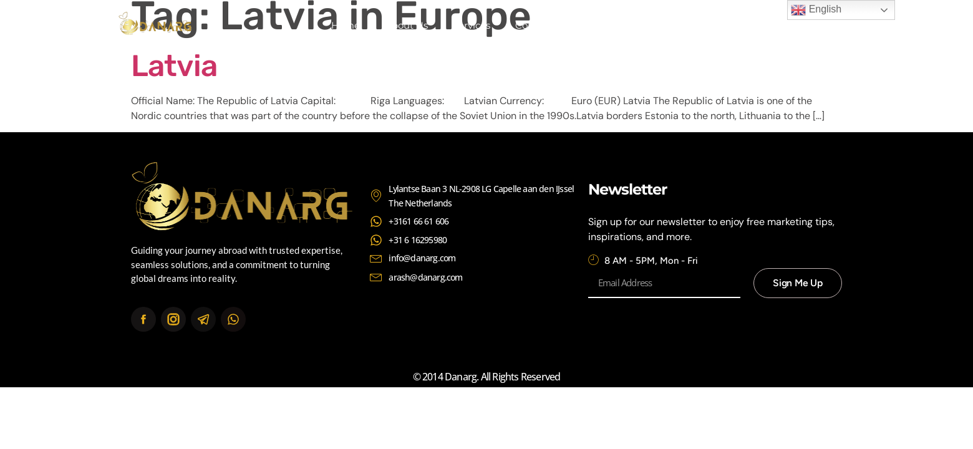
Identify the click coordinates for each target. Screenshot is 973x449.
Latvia (174, 66)
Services (471, 25)
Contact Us (616, 25)
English (816, 9)
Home (345, 25)
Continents (540, 25)
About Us (406, 25)
